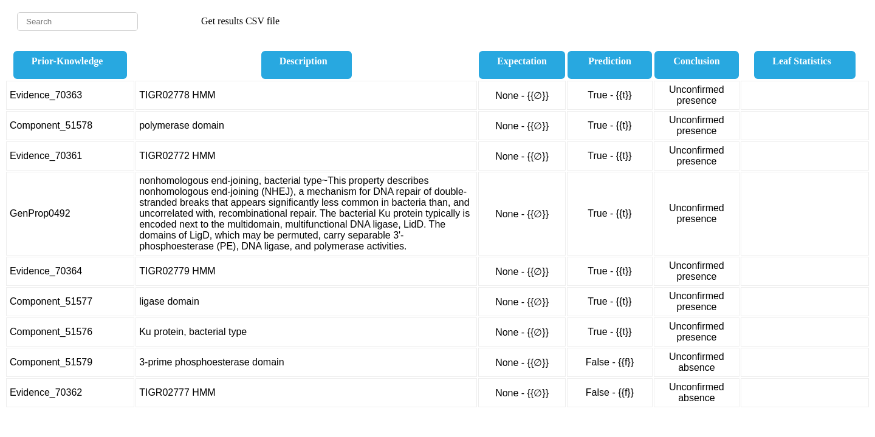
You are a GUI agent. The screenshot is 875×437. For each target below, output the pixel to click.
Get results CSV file (240, 21)
